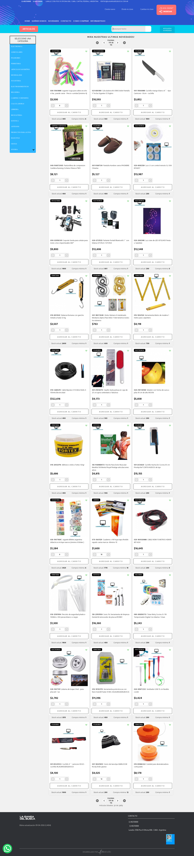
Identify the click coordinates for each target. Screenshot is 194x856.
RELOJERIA (15, 92)
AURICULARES (16, 52)
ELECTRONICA (16, 46)
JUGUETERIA (16, 81)
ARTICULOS (29, 29)
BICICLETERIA (16, 115)
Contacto (67, 21)
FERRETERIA (16, 64)
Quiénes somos (39, 21)
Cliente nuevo (108, 9)
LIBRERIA (14, 109)
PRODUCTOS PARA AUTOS (21, 132)
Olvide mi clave (125, 9)
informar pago (99, 21)
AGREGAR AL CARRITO (69, 112)
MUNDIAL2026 (16, 75)
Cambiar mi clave (144, 9)
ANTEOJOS (15, 126)
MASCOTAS (15, 138)
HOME (27, 21)
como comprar (82, 21)
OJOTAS (14, 144)
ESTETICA (15, 121)
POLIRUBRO (15, 58)
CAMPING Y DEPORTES (19, 98)
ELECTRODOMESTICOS (20, 86)
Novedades (54, 21)
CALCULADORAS (17, 104)
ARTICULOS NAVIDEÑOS (20, 69)
